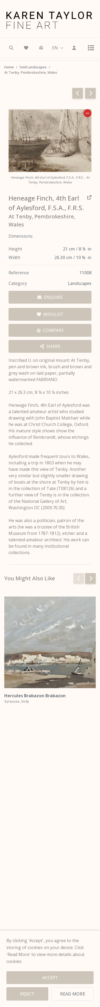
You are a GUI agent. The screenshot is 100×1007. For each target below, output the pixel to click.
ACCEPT (50, 978)
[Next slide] (90, 578)
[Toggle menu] (89, 48)
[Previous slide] (78, 578)
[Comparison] (41, 48)
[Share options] (50, 346)
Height (15, 249)
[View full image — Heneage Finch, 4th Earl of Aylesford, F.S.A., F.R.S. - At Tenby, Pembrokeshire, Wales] (50, 140)
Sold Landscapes (33, 67)
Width (14, 257)
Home (9, 67)
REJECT (27, 994)
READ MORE (72, 994)
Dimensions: (21, 236)
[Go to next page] (90, 93)
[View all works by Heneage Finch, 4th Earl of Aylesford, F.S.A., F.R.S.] (50, 203)
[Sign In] (74, 48)
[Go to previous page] (77, 93)
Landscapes (79, 283)
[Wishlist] (26, 48)
